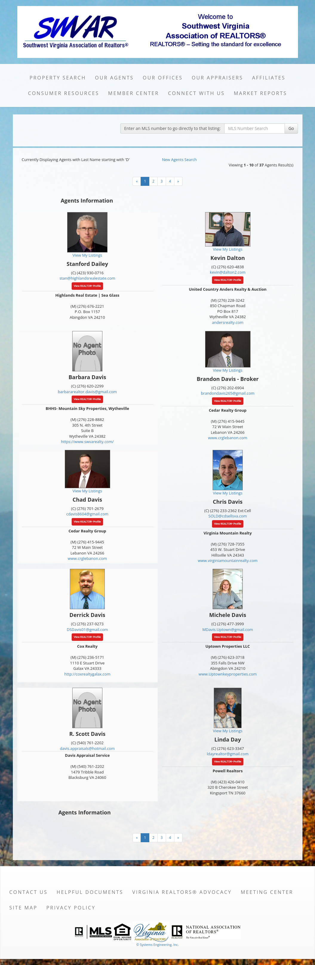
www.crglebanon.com (227, 437)
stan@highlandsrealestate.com (87, 278)
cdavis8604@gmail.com (87, 514)
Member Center (133, 93)
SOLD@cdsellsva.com (227, 516)
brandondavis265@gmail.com (228, 393)
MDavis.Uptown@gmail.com (227, 629)
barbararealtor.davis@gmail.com (87, 391)
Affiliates (268, 77)
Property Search (58, 77)
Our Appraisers (217, 77)
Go (291, 128)
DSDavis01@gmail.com (87, 629)
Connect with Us (196, 93)
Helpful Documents (90, 892)
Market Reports (260, 93)
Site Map (23, 907)
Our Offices (163, 77)
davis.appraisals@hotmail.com (87, 748)
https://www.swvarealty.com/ (87, 441)
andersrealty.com (228, 322)
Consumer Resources (63, 93)
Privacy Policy (71, 907)
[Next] (178, 181)
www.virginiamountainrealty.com (227, 560)
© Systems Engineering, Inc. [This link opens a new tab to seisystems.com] (157, 944)
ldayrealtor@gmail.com (228, 753)
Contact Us (28, 892)
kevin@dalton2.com (227, 272)
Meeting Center (267, 892)
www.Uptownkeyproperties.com (228, 674)
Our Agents (114, 77)
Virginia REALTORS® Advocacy (182, 892)
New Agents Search (179, 159)
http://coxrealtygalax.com (87, 674)
